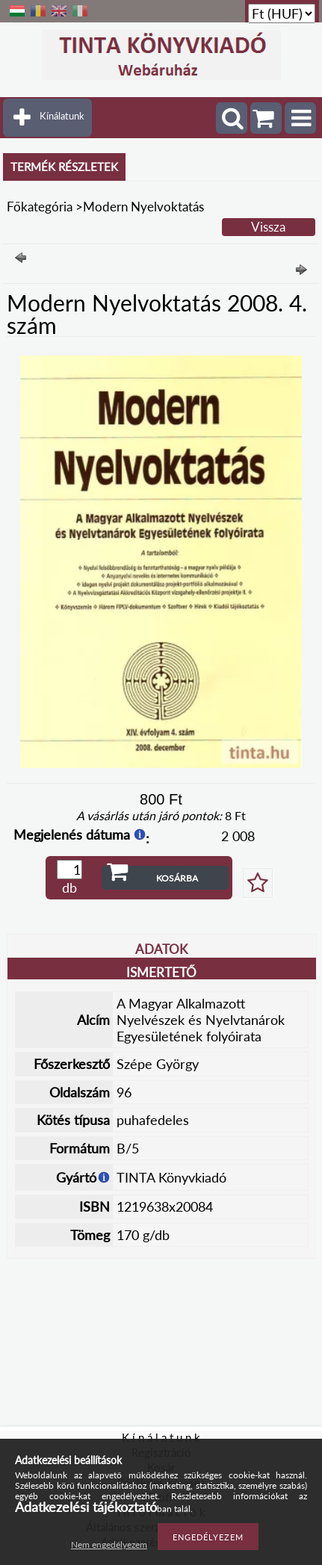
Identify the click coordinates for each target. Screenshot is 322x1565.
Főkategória (39, 206)
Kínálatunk (62, 116)
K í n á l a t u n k (161, 1437)
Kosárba (177, 878)
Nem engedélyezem (109, 1544)
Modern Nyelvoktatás (143, 206)
